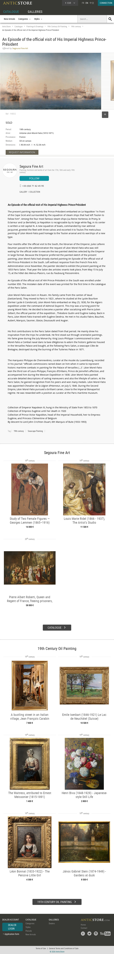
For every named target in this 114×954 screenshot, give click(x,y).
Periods (29, 930)
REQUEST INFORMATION (22, 152)
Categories (30, 923)
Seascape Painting (35, 431)
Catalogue (19, 26)
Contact (84, 927)
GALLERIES (35, 11)
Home (83, 924)
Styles (28, 927)
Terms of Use (41, 948)
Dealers (52, 923)
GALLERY (23, 192)
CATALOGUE (11, 11)
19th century (76, 26)
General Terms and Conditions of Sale (63, 948)
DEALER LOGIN (12, 926)
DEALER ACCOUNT (10, 919)
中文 (92, 2)
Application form (12, 934)
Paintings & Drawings (34, 26)
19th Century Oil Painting (57, 26)
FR (83, 2)
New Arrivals (9, 18)
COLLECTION (34, 192)
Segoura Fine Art (31, 166)
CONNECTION (106, 2)
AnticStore (6, 26)
